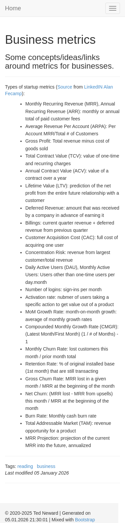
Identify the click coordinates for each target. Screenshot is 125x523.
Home (13, 8)
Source (64, 87)
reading (25, 466)
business (46, 466)
